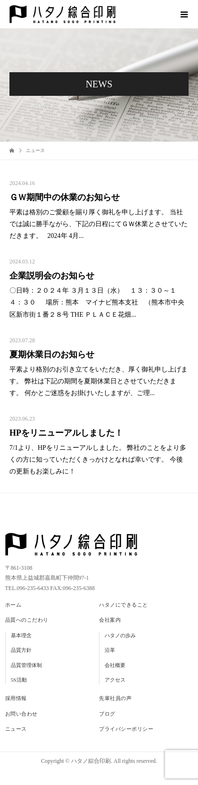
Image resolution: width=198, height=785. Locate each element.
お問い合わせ (21, 714)
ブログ (107, 714)
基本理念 (21, 635)
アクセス (115, 680)
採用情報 (16, 698)
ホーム (13, 605)
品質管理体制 (26, 665)
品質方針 (21, 650)
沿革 (110, 650)
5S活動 (19, 680)
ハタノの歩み (120, 635)
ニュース (16, 729)
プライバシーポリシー (126, 729)
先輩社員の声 (115, 698)
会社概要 (115, 665)
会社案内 (110, 620)
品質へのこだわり (27, 620)
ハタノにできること (123, 605)
